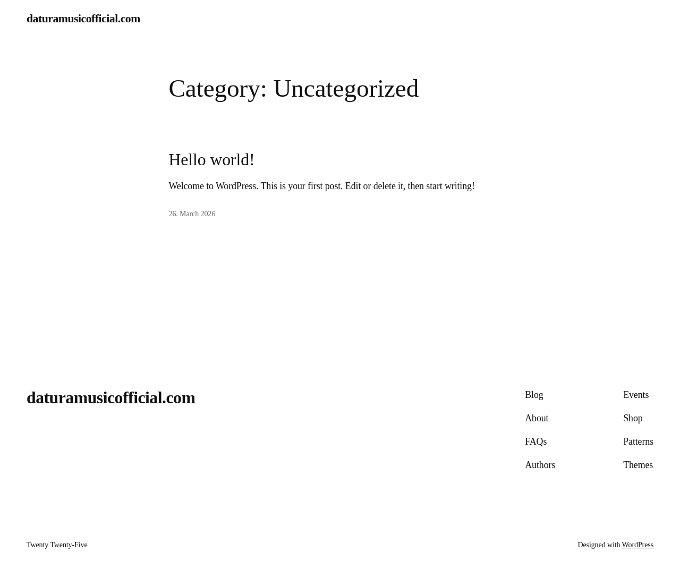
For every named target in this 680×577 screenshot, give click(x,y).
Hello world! (212, 159)
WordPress (637, 545)
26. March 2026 (192, 214)
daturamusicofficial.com (83, 18)
